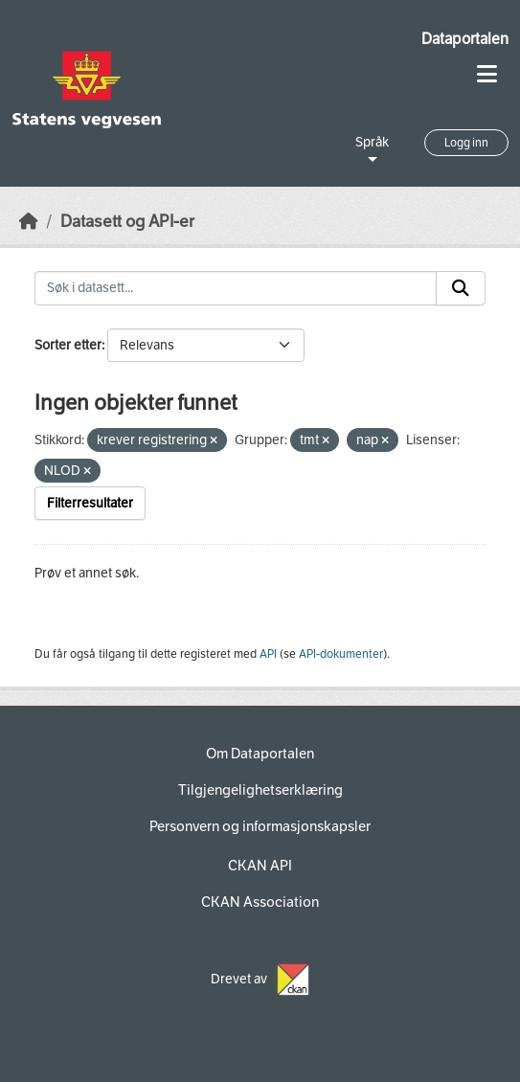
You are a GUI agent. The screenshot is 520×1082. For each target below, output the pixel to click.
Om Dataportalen (260, 753)
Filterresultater (90, 503)
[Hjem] (28, 222)
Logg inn (466, 142)
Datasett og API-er (127, 222)
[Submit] (461, 288)
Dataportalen (465, 39)
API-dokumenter (341, 654)
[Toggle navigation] (487, 74)
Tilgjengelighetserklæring (260, 790)
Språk (372, 142)
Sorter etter (68, 345)
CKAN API (260, 865)
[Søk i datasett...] (235, 288)
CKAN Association (260, 902)
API (268, 654)
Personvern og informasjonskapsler (260, 826)
